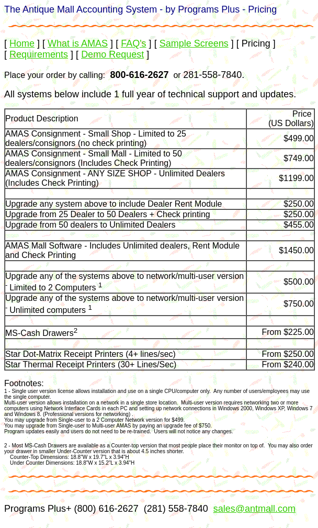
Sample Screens (194, 43)
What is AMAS (78, 43)
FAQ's (133, 43)
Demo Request (112, 54)
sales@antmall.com (254, 508)
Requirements (38, 54)
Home (22, 43)
